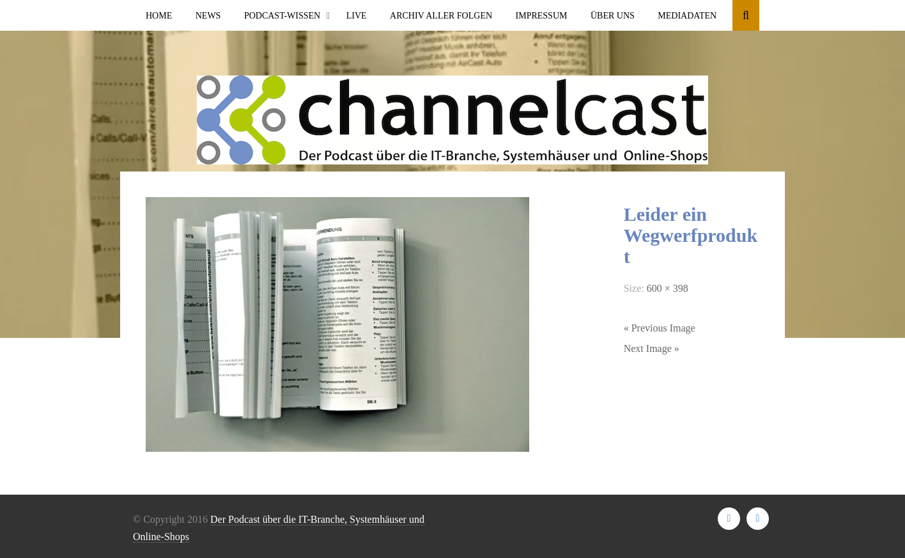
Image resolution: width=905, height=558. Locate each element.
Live (356, 15)
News (208, 15)
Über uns (613, 15)
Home (159, 15)
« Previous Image (659, 328)
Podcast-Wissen (282, 15)
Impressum (542, 15)
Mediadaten (687, 15)
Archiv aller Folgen (441, 15)
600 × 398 (667, 288)
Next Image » (651, 348)
